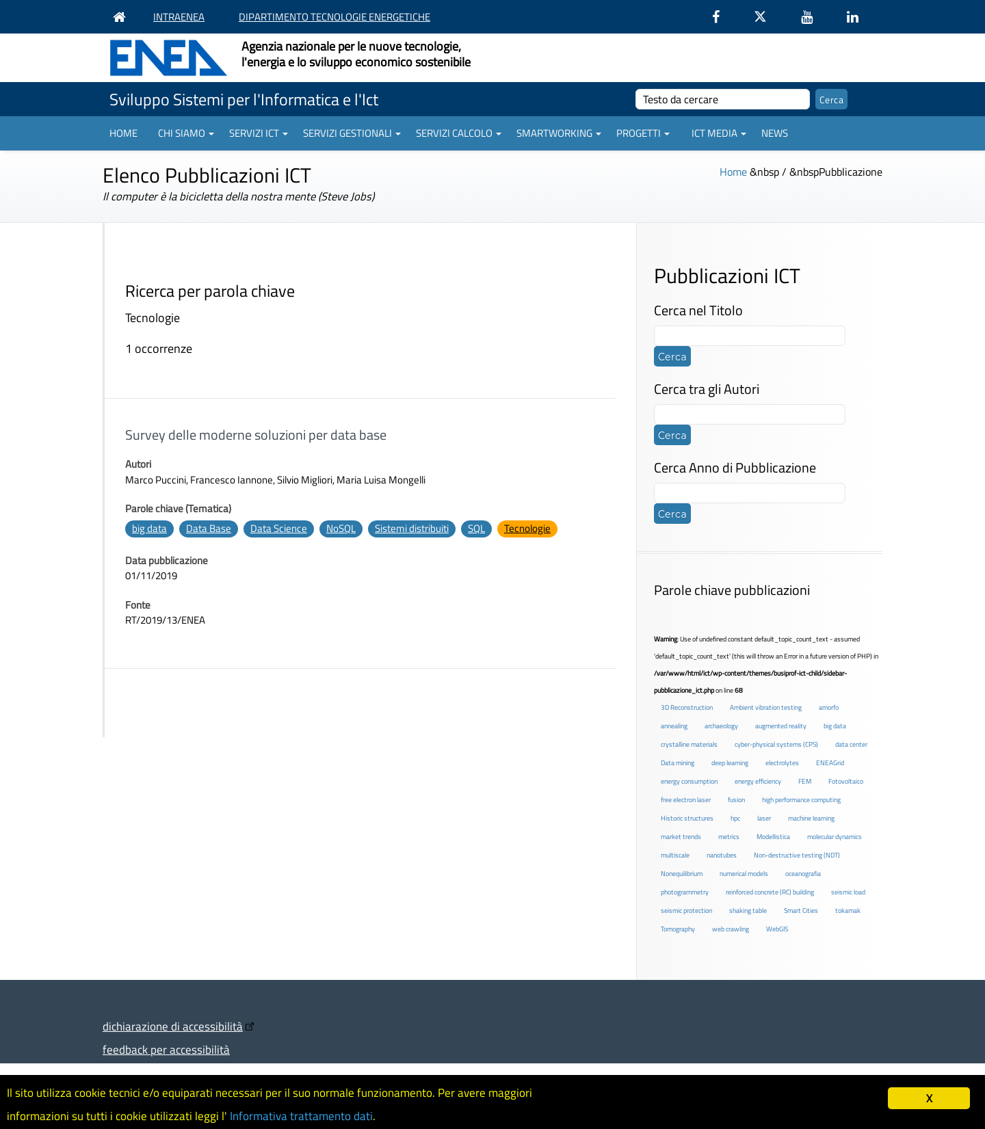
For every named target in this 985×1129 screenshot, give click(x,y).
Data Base (208, 528)
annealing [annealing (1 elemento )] (674, 726)
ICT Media (719, 133)
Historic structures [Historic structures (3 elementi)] (687, 818)
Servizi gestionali (352, 133)
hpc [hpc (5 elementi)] (735, 818)
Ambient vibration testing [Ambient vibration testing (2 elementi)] (766, 707)
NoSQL (341, 528)
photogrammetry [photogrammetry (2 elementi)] (685, 892)
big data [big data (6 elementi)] (835, 726)
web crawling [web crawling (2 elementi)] (730, 929)
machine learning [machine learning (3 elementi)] (811, 818)
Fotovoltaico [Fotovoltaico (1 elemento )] (845, 781)
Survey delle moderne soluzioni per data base (255, 434)
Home (123, 133)
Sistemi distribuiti (412, 528)
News (774, 133)
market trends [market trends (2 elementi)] (681, 837)
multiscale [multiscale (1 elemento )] (675, 855)
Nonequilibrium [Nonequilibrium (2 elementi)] (681, 873)
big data (149, 528)
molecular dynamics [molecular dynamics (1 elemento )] (834, 837)
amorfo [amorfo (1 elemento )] (829, 707)
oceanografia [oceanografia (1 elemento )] (803, 873)
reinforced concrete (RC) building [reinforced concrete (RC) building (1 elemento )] (770, 892)
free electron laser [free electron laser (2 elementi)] (686, 800)
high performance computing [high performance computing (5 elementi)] (801, 800)
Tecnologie (527, 528)
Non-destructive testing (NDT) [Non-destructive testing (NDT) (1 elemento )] (797, 855)
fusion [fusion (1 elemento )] (736, 800)
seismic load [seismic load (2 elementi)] (848, 892)
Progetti (643, 133)
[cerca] (722, 99)
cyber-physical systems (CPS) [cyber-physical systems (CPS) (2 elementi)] (776, 744)
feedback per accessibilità (166, 1049)
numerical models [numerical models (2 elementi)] (744, 873)
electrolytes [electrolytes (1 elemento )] (782, 763)
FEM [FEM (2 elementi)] (804, 781)
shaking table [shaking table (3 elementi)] (748, 910)
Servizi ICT (258, 133)
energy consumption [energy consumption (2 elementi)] (689, 781)
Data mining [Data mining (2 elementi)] (677, 763)
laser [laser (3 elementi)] (764, 818)
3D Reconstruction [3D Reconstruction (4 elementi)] (687, 707)
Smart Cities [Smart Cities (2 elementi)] (801, 910)
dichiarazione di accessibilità (173, 1026)
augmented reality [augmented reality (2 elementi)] (780, 726)
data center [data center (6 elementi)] (851, 744)
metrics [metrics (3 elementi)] (728, 837)
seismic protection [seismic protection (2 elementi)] (686, 910)
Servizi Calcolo (458, 133)
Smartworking (558, 133)
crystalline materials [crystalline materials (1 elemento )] (689, 744)
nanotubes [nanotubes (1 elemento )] (722, 855)
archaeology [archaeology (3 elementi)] (721, 726)
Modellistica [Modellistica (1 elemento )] (773, 837)
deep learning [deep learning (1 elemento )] (729, 763)
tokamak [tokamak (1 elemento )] (848, 910)
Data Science (278, 528)
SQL (476, 528)
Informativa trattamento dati (301, 1116)
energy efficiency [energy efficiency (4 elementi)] (758, 781)
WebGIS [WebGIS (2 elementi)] (777, 929)
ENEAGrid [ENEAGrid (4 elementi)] (830, 763)
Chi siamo (186, 133)
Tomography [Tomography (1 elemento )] (678, 929)
